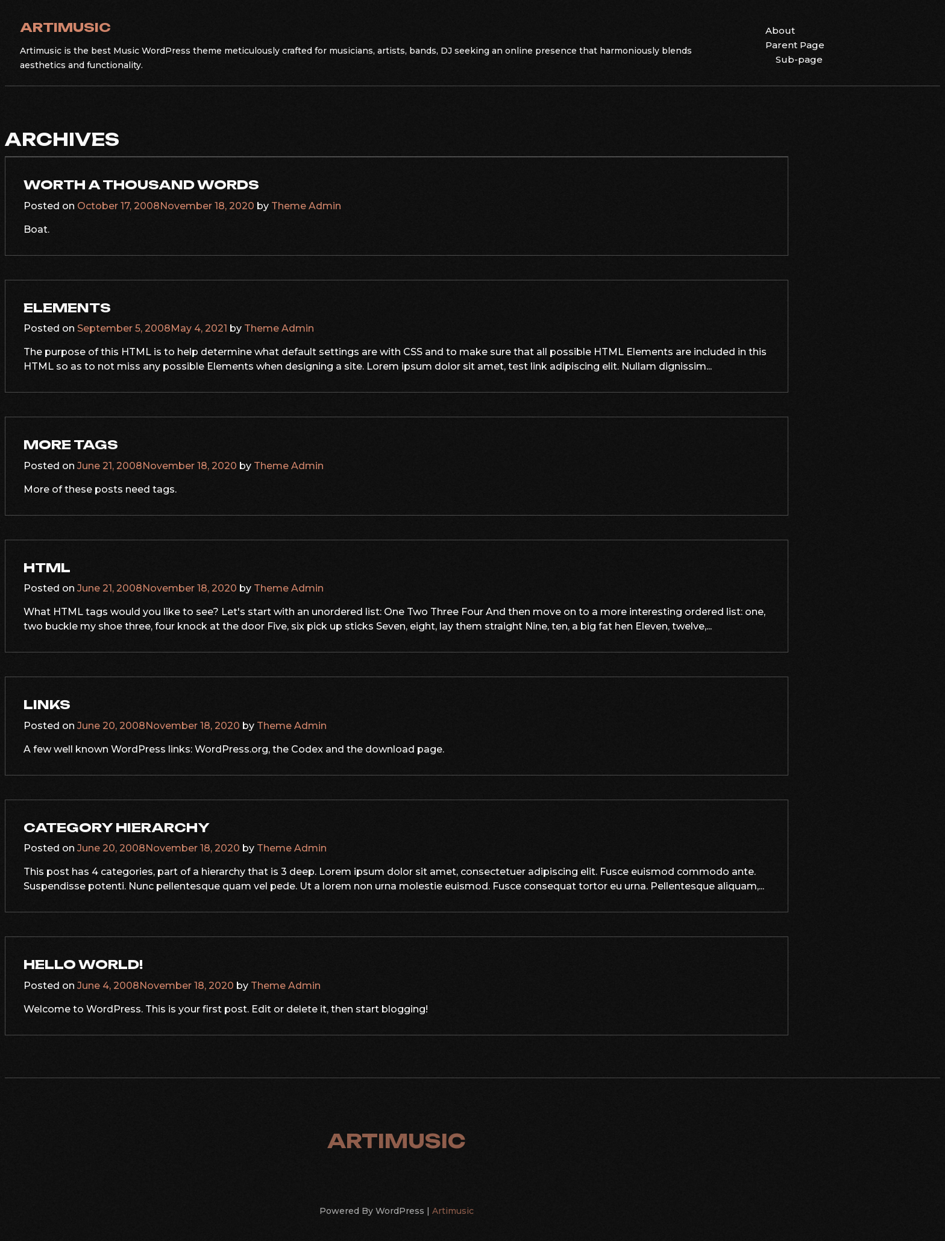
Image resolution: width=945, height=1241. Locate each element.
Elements (67, 307)
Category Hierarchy (117, 827)
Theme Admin (306, 206)
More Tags (71, 444)
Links (47, 704)
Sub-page (799, 59)
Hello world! (83, 964)
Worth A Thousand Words (141, 184)
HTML (47, 567)
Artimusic (65, 27)
